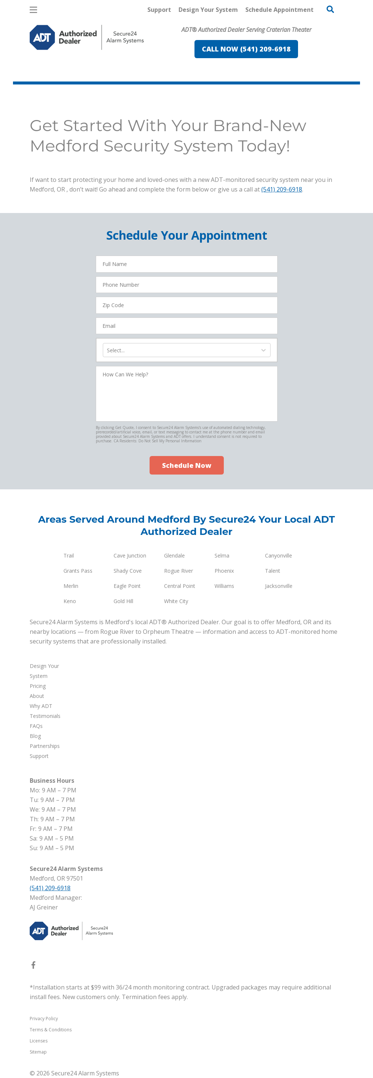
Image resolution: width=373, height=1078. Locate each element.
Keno (69, 601)
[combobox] (107, 350)
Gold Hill (123, 601)
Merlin (70, 585)
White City (176, 601)
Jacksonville (278, 585)
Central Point (179, 585)
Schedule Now (186, 465)
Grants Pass (77, 570)
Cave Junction (130, 555)
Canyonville (278, 555)
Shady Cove (128, 570)
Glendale (174, 555)
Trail (68, 555)
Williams (224, 585)
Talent (272, 570)
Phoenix (224, 570)
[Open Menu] (33, 10)
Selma (222, 555)
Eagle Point (127, 585)
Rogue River (178, 570)
